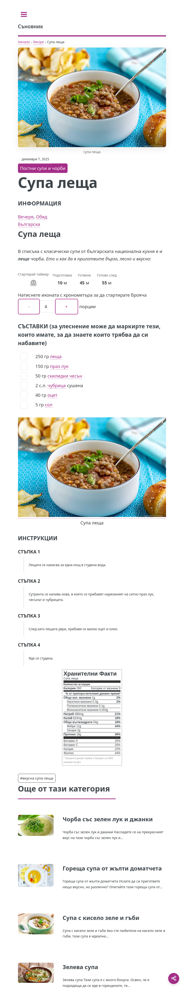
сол (48, 405)
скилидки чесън (64, 376)
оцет (52, 395)
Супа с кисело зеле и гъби (101, 918)
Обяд (41, 217)
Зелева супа (80, 967)
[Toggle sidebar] (24, 14)
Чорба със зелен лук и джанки (108, 819)
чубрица (56, 385)
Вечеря (26, 217)
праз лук (59, 366)
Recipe (38, 42)
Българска (29, 224)
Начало (24, 42)
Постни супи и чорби (43, 168)
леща (56, 356)
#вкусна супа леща (36, 778)
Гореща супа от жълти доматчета (112, 868)
